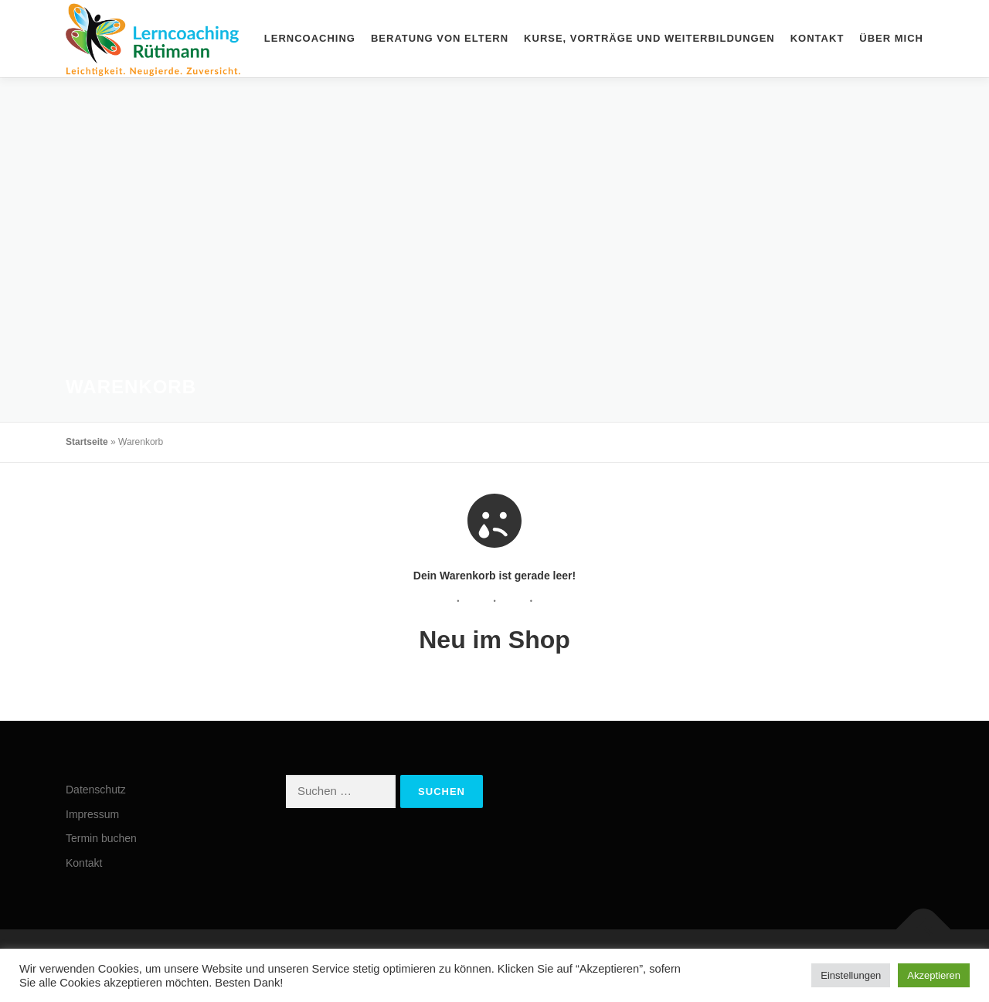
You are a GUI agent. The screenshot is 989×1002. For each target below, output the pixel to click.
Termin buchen (101, 838)
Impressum (92, 814)
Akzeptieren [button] (933, 975)
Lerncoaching (309, 38)
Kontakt (817, 38)
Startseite (87, 441)
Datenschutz (96, 789)
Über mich (891, 38)
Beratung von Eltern (439, 38)
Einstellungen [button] (851, 975)
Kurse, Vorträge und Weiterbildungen (649, 38)
